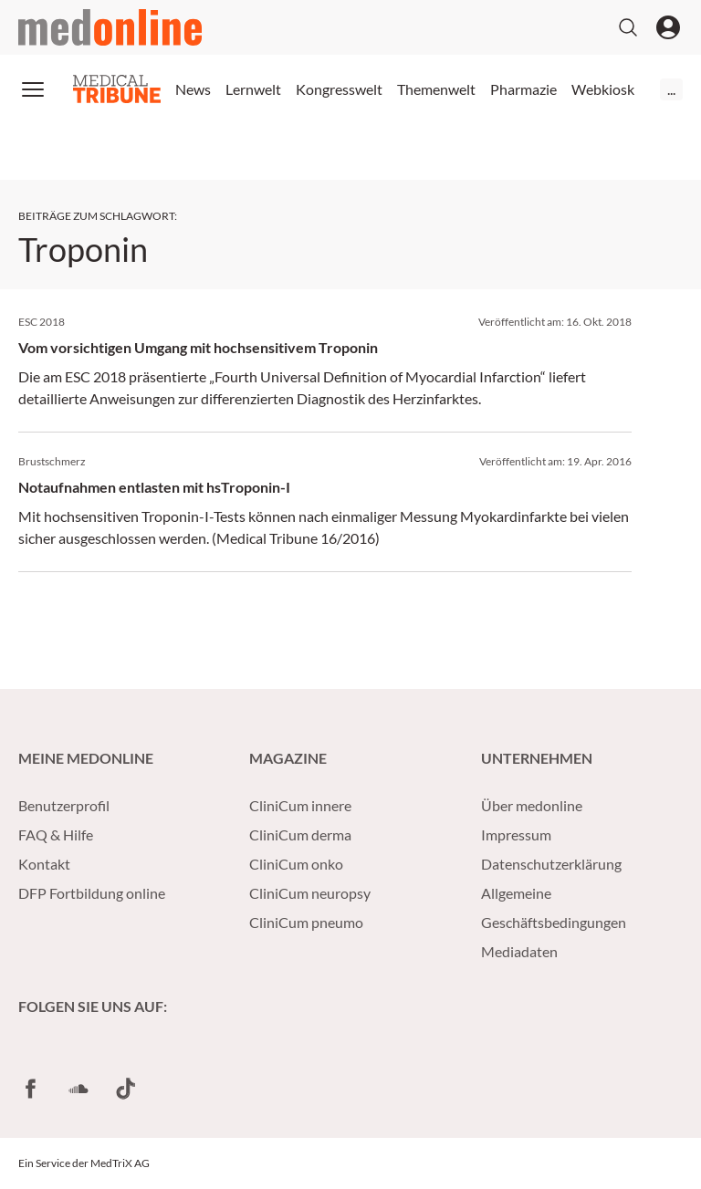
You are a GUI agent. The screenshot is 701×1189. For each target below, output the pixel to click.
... (671, 89)
